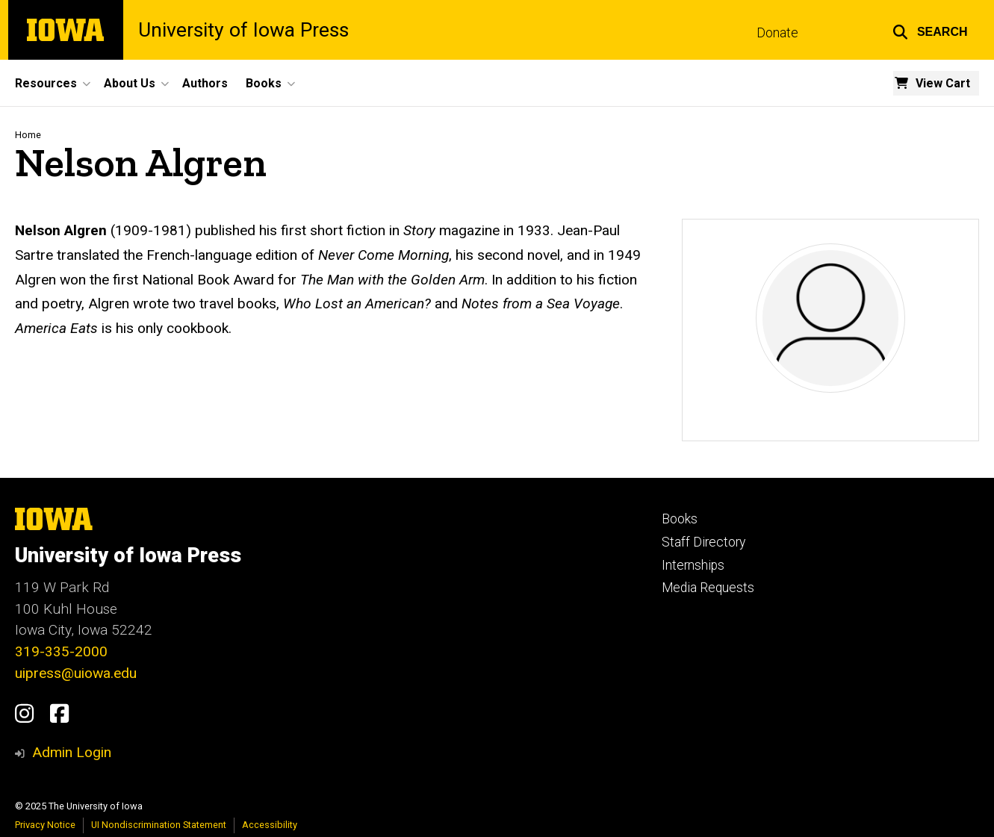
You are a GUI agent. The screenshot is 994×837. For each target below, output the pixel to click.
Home (28, 134)
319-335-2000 (61, 651)
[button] (930, 30)
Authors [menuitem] (205, 83)
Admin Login (71, 752)
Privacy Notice (45, 824)
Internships (693, 565)
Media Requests (708, 587)
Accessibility (269, 824)
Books (680, 518)
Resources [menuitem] (46, 83)
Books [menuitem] (264, 83)
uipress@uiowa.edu (76, 673)
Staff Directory (703, 542)
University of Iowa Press (243, 30)
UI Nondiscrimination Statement (158, 824)
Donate (777, 32)
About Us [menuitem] (129, 83)
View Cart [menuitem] (943, 83)
